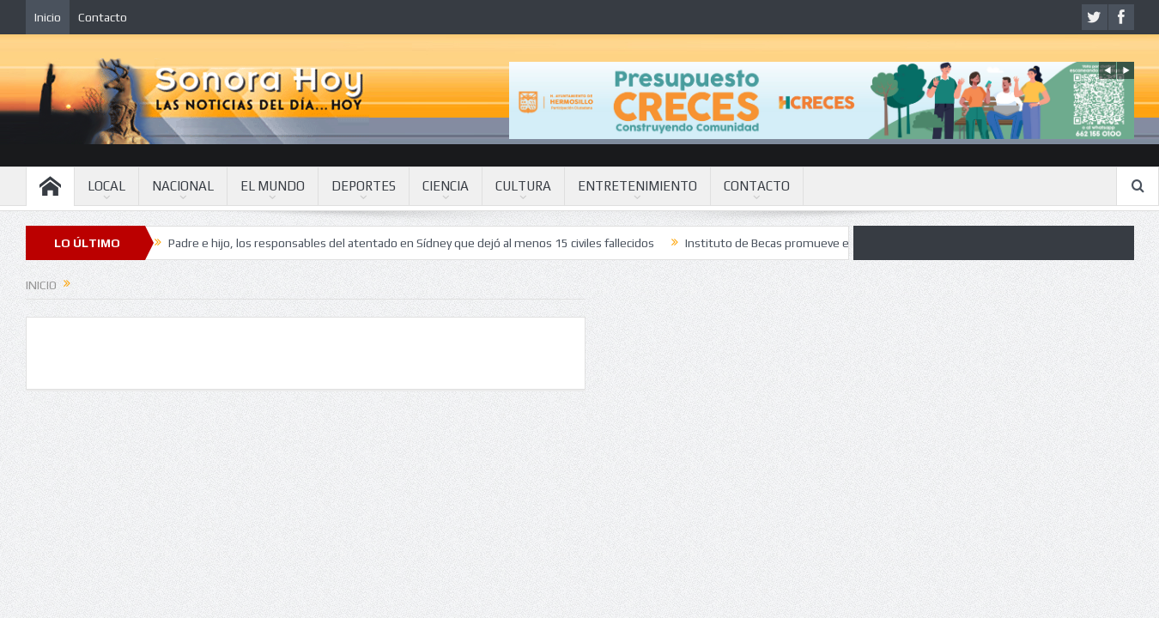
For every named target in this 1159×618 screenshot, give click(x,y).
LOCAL (106, 186)
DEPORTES (363, 186)
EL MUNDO (272, 186)
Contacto (102, 17)
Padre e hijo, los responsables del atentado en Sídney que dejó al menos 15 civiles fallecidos (411, 243)
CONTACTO (757, 186)
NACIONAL (183, 186)
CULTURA (523, 186)
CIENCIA (445, 186)
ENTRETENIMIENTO (637, 186)
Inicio (47, 17)
